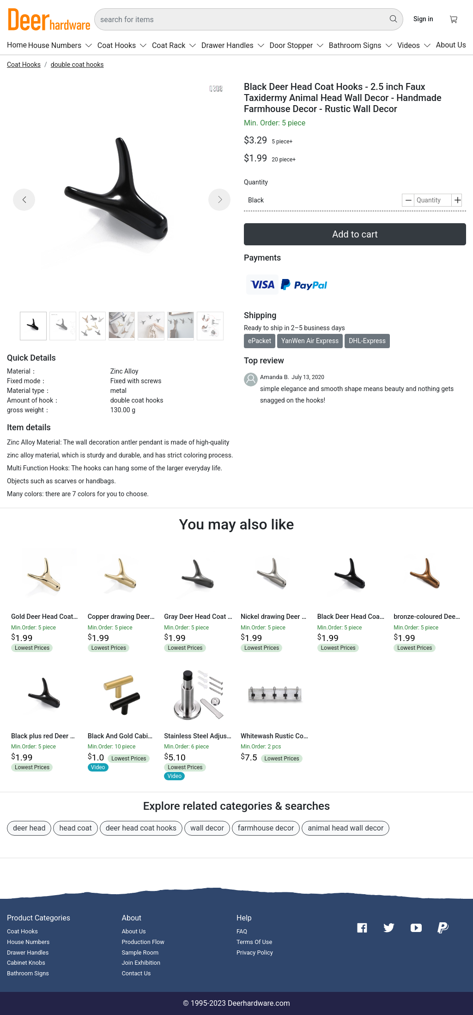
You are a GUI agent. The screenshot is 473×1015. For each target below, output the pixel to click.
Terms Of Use (254, 941)
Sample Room (140, 952)
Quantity (256, 182)
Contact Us (136, 973)
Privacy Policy (254, 952)
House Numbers (62, 45)
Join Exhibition (141, 962)
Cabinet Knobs (26, 962)
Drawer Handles (234, 45)
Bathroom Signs (362, 45)
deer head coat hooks (141, 828)
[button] (24, 210)
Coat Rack (176, 45)
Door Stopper (298, 45)
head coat (75, 828)
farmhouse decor (266, 828)
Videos (416, 45)
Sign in (423, 19)
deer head (29, 828)
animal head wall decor (345, 828)
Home (17, 45)
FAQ (241, 931)
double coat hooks (77, 64)
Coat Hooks (124, 45)
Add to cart (354, 234)
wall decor (207, 828)
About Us (451, 45)
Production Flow (143, 941)
